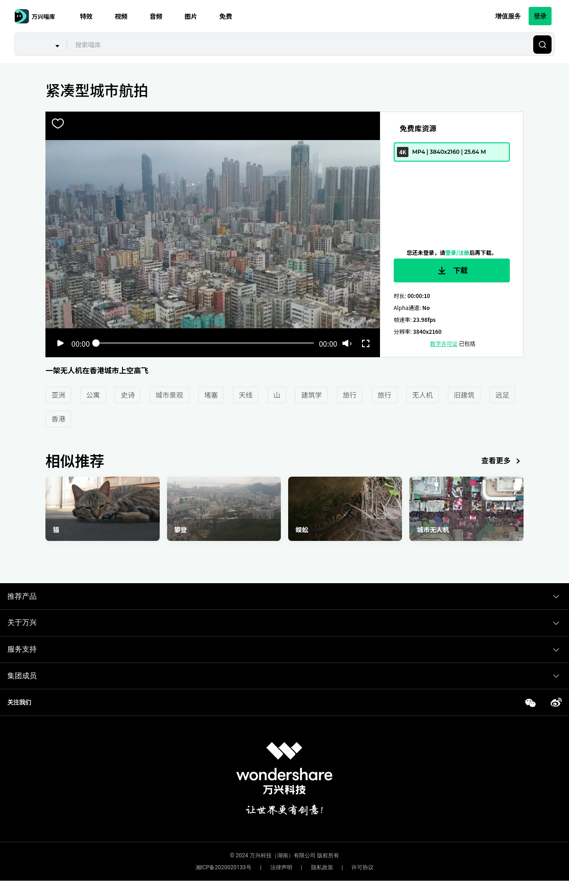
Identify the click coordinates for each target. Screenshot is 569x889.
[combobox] (298, 44)
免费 (225, 16)
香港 (58, 418)
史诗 (127, 394)
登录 (540, 16)
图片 (190, 16)
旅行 (350, 394)
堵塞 (211, 394)
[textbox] (298, 44)
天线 (245, 394)
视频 (121, 16)
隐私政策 (322, 867)
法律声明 (281, 867)
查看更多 (502, 461)
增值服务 (508, 16)
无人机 (422, 394)
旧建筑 (464, 394)
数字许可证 (443, 343)
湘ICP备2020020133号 (223, 867)
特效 (86, 16)
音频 (156, 16)
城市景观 (169, 394)
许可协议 (362, 867)
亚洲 (58, 394)
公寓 (93, 394)
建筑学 (311, 394)
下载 (452, 270)
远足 (502, 394)
